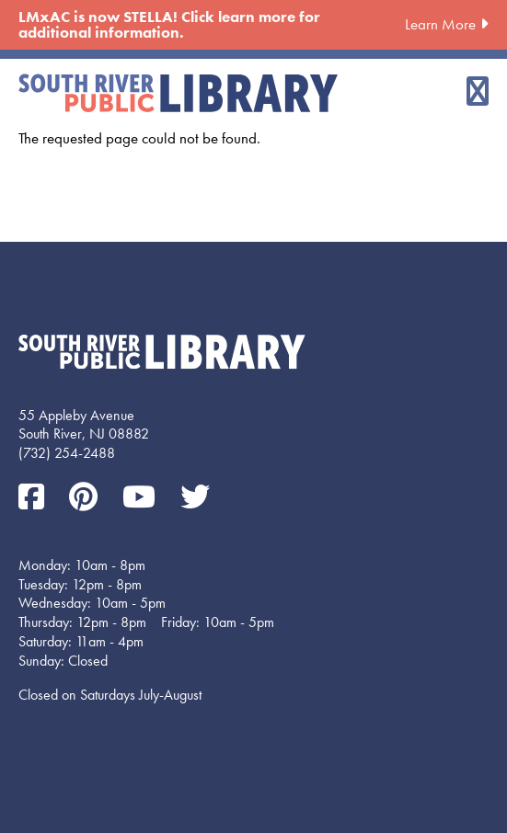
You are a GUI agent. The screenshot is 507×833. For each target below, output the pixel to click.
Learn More (440, 24)
